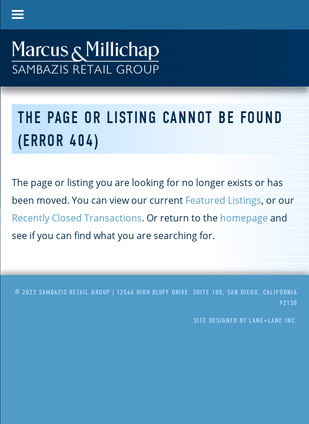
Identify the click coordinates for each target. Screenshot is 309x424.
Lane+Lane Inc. (273, 320)
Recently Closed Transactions (77, 217)
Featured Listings (223, 200)
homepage (244, 217)
